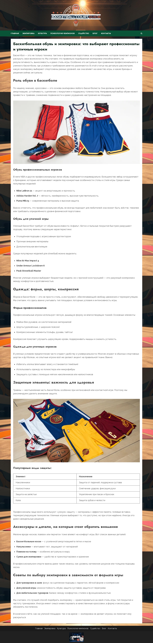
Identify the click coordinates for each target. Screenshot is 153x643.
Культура (42, 33)
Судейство (83, 33)
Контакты (106, 33)
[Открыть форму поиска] (141, 33)
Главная (15, 33)
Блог (95, 33)
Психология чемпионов (62, 33)
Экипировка (28, 33)
